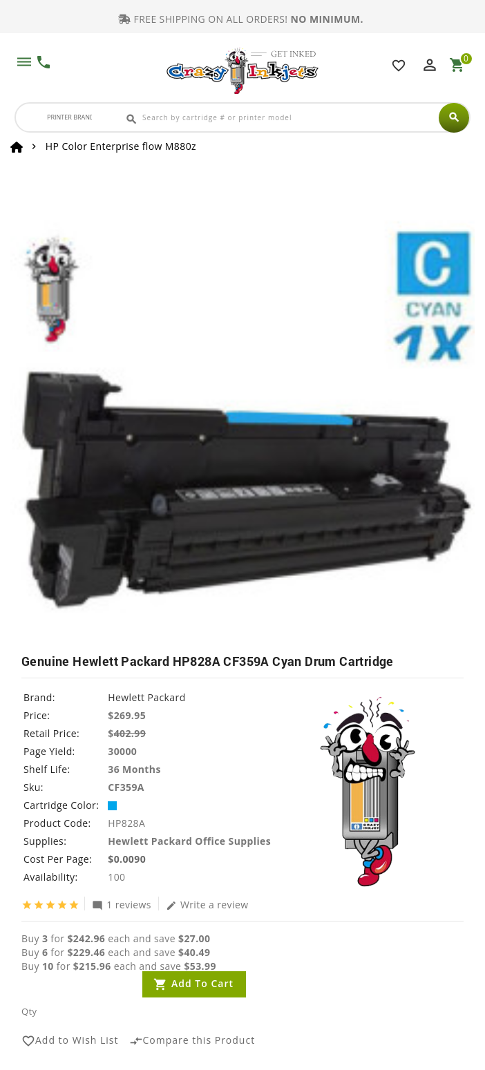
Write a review (207, 904)
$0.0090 (127, 859)
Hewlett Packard (146, 697)
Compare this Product (192, 1041)
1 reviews (121, 904)
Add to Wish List (70, 1041)
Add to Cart (202, 983)
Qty (29, 1011)
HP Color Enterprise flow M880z (121, 146)
